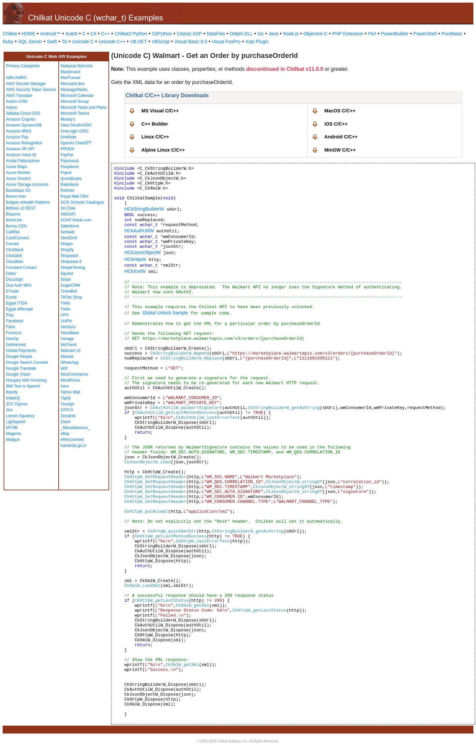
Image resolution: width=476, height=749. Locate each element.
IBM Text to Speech (23, 386)
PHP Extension (347, 33)
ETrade (12, 291)
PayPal (67, 155)
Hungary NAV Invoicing (26, 380)
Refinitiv (68, 190)
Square (67, 273)
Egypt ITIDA (16, 303)
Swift (52, 41)
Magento (13, 433)
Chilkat (10, 33)
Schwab (68, 232)
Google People (19, 356)
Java (273, 33)
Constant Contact (21, 267)
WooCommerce (74, 374)
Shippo (67, 244)
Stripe (66, 279)
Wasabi (67, 356)
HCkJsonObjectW (142, 252)
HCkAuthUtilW (139, 230)
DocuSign (14, 279)
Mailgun (13, 439)
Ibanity (11, 392)
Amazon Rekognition (24, 143)
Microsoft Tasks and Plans (83, 107)
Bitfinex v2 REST (21, 208)
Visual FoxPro (226, 41)
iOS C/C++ (335, 124)
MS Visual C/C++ (160, 110)
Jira (9, 410)
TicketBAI (69, 291)
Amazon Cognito (20, 119)
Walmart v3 (70, 350)
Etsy (10, 315)
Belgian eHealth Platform (28, 202)
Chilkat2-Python (131, 33)
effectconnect (72, 439)
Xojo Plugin (257, 41)
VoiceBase (70, 333)
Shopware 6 (71, 261)
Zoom (66, 421)
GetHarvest (16, 344)
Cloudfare (14, 261)
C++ (105, 33)
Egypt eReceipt (19, 309)
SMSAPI (68, 214)
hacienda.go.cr (74, 445)
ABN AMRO (16, 77)
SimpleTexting (73, 267)
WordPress (70, 380)
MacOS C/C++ (339, 110)
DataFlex (216, 33)
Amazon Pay (17, 137)
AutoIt (72, 33)
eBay (65, 433)
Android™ (50, 33)
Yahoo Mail (70, 392)
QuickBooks (71, 178)
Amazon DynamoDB (24, 125)
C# (93, 33)
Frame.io (13, 333)
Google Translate (21, 368)
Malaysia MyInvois (77, 66)
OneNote (68, 137)
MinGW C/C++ (340, 150)
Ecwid (11, 297)
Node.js (291, 33)
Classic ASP (189, 33)
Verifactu (68, 327)
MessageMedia (74, 89)
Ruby (8, 41)
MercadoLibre (73, 83)
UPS (65, 315)
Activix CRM (16, 101)
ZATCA (67, 410)
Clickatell (14, 255)
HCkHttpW (135, 259)
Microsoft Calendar (77, 95)
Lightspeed (15, 421)
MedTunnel (70, 77)
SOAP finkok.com (76, 220)
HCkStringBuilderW (144, 209)
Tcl (64, 41)
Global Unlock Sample (165, 312)
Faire (10, 327)
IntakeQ (13, 398)
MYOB (11, 427)
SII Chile (68, 208)
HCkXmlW (135, 271)
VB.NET (138, 41)
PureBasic (451, 33)
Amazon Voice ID (21, 155)
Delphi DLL (241, 33)
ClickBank (14, 249)
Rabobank (70, 184)
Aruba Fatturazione (23, 160)
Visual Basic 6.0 (190, 41)
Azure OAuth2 (18, 178)
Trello (66, 303)
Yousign (67, 404)
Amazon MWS (18, 131)
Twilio (66, 309)
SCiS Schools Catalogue (82, 202)
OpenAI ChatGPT (76, 143)
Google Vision (18, 374)
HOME (28, 33)
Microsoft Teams (75, 113)
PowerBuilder (394, 33)
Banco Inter (16, 196)
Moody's (68, 119)
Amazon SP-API (20, 149)
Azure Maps (16, 166)
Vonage (67, 338)
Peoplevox (70, 166)
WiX (64, 368)
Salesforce (70, 226)
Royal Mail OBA (75, 196)
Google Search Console (27, 362)
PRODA (68, 149)
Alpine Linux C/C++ (163, 150)
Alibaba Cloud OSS (23, 113)
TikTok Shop (71, 297)
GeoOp (12, 338)
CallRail (12, 232)
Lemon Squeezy (20, 416)
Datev (11, 273)
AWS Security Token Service (31, 89)
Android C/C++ (341, 136)
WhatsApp (70, 362)
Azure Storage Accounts (27, 184)
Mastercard (70, 72)
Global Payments (21, 350)
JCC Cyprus (16, 404)
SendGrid (69, 238)
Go (260, 33)
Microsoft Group (75, 101)
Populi (66, 172)
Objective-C (315, 33)
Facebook (14, 321)
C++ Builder (154, 124)
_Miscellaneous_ (75, 427)
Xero (65, 386)
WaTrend (68, 344)
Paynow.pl (70, 160)
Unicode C (83, 41)
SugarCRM (70, 285)
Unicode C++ (112, 41)
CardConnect (17, 238)
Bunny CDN (16, 226)
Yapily (66, 398)
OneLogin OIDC (75, 131)
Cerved (12, 244)
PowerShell (425, 33)
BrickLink (14, 220)
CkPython (162, 33)
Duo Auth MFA (18, 285)
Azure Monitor (18, 172)
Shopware (69, 255)
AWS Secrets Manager (26, 83)
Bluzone (13, 214)
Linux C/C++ (155, 136)
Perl (372, 33)
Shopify (67, 249)
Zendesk (68, 416)
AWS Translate (19, 95)
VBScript (160, 41)
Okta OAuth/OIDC (76, 125)
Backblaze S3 (18, 190)
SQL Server (30, 41)
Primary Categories (23, 66)
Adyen (11, 107)
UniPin (66, 321)
